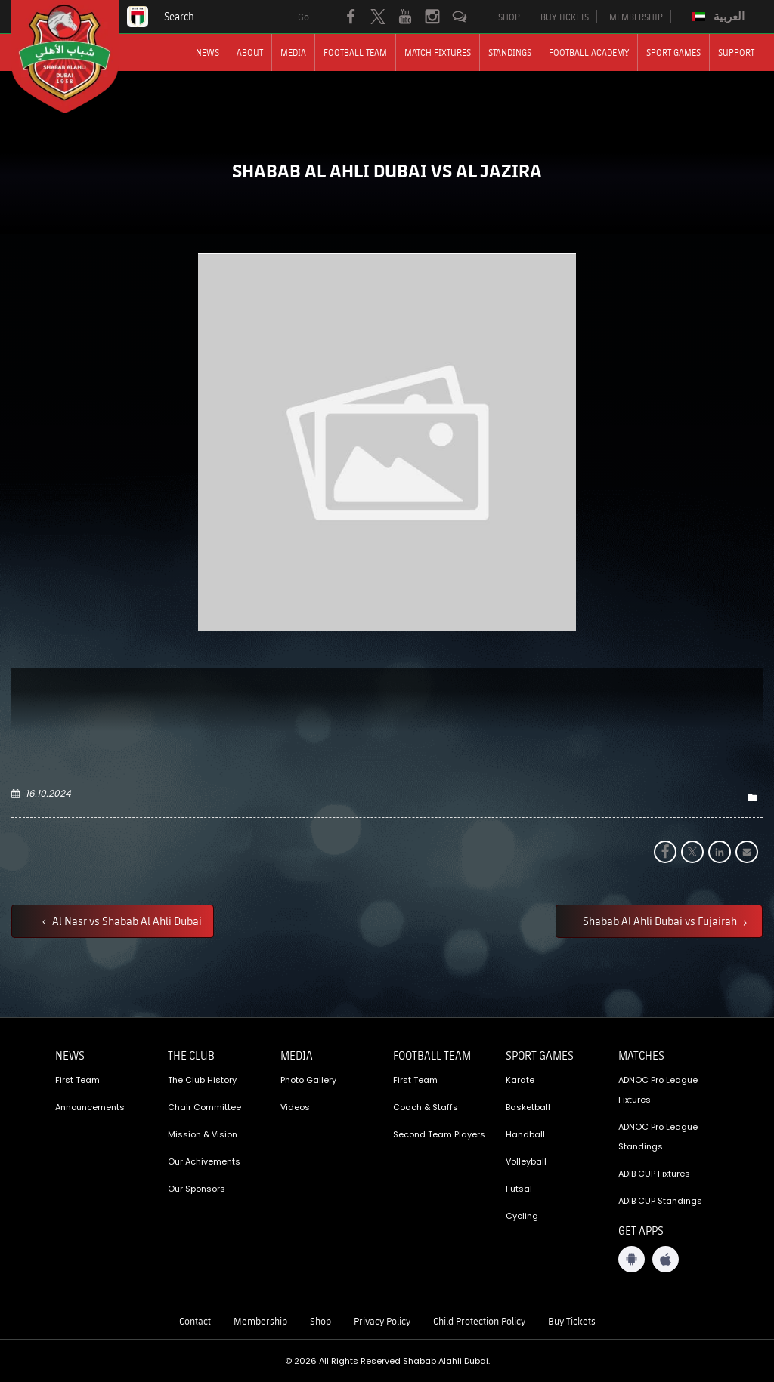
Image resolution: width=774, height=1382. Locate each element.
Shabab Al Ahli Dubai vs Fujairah (661, 920)
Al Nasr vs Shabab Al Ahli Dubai (126, 920)
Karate (520, 1080)
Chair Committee (204, 1107)
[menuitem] (720, 16)
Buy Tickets (572, 1321)
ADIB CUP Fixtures (654, 1174)
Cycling (522, 1216)
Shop (320, 1321)
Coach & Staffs (425, 1107)
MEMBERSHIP (636, 16)
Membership (260, 1321)
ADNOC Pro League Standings (658, 1136)
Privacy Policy (382, 1321)
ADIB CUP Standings (660, 1201)
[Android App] (631, 1259)
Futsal (519, 1189)
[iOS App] (665, 1259)
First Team (77, 1080)
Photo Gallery (308, 1080)
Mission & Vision (202, 1134)
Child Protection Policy (479, 1321)
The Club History (202, 1080)
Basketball (528, 1107)
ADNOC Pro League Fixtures (658, 1090)
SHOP (509, 16)
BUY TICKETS (564, 16)
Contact (195, 1321)
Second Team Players (439, 1134)
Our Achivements (204, 1161)
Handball (525, 1134)
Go (303, 17)
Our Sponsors (196, 1189)
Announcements (90, 1107)
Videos (295, 1107)
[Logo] (78, 56)
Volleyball (526, 1161)
